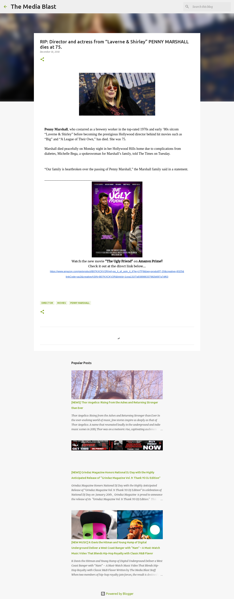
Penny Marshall (79, 303)
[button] (42, 59)
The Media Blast (33, 6)
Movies (61, 303)
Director (47, 303)
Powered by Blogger (117, 593)
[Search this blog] (211, 6)
